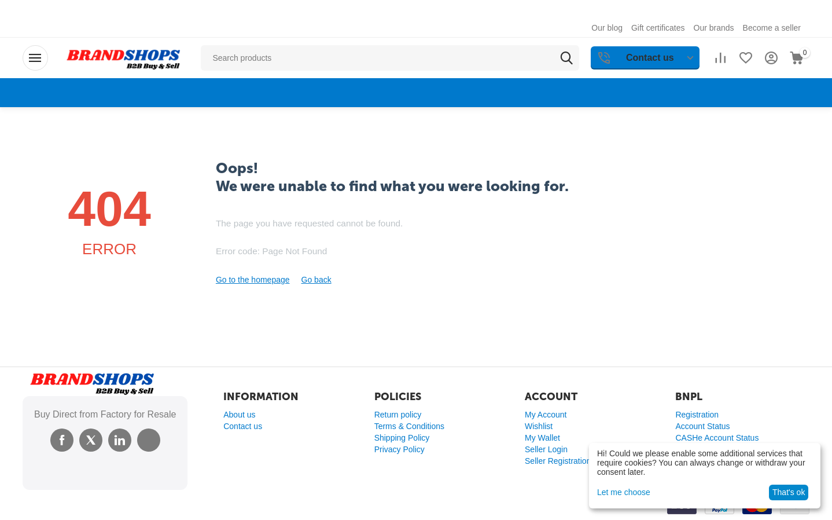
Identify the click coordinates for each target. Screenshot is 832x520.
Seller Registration (558, 461)
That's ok (788, 492)
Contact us (242, 426)
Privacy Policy (399, 449)
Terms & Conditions (409, 426)
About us (239, 414)
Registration (697, 414)
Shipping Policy (402, 437)
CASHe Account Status (717, 437)
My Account (545, 414)
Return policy (398, 414)
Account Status (702, 426)
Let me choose (623, 492)
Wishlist (539, 426)
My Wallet (542, 437)
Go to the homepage (253, 279)
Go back (316, 279)
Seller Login (546, 449)
